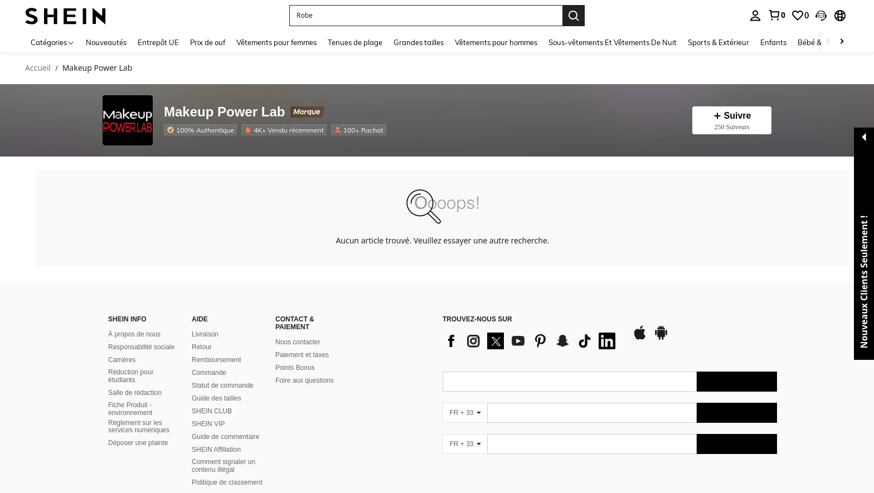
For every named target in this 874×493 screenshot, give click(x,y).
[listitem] (202, 129)
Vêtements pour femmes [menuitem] (276, 42)
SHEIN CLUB (212, 411)
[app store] (640, 338)
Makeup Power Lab (224, 112)
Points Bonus (295, 368)
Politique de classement (227, 482)
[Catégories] (52, 42)
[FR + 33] (465, 413)
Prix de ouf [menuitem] (207, 42)
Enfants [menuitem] (773, 42)
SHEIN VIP (208, 424)
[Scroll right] (842, 42)
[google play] (661, 338)
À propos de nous (134, 334)
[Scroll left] (828, 42)
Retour (202, 347)
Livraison (205, 334)
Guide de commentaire (225, 437)
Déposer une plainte (138, 443)
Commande (209, 373)
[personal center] (755, 15)
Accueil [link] (38, 68)
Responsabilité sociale (141, 347)
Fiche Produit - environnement (130, 409)
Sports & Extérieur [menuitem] (718, 42)
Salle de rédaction (135, 393)
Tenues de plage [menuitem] (355, 42)
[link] (776, 15)
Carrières (121, 360)
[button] (425, 15)
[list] (532, 341)
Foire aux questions (304, 380)
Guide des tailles (216, 398)
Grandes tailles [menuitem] (419, 42)
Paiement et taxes (302, 355)
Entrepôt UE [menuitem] (158, 42)
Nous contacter (298, 342)
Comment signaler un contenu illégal (223, 466)
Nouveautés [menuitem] (106, 42)
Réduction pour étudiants (130, 376)
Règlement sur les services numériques (138, 427)
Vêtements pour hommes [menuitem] (496, 42)
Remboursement (216, 360)
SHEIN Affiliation (216, 449)
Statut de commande (223, 385)
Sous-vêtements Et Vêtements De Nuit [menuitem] (612, 42)
